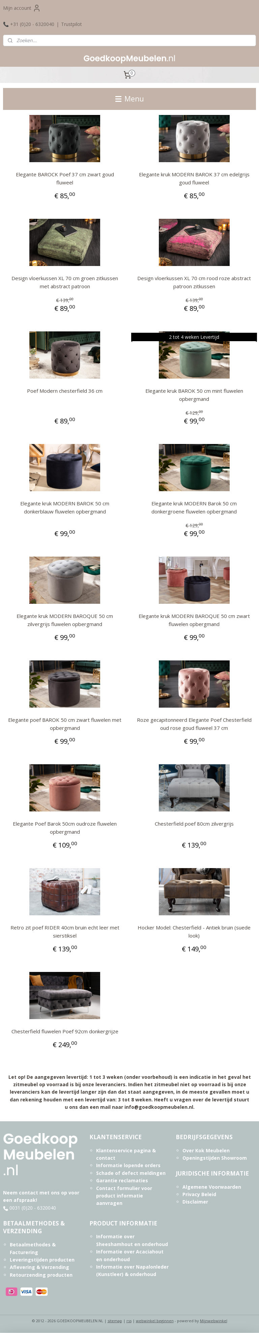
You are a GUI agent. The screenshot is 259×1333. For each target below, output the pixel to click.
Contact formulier (118, 1188)
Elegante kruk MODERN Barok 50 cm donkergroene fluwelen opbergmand (194, 507)
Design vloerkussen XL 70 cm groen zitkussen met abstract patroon (64, 282)
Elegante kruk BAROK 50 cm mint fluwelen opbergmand (194, 394)
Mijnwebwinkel (213, 1320)
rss (129, 1320)
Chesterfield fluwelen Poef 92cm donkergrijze (64, 1031)
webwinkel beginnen (155, 1320)
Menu (129, 98)
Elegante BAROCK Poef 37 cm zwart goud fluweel (65, 178)
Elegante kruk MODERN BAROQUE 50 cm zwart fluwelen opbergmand (194, 620)
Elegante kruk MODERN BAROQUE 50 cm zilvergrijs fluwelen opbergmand (65, 620)
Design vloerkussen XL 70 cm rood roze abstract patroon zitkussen (194, 282)
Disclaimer (195, 1201)
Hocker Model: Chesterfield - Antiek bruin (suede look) (194, 931)
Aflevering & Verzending (39, 1267)
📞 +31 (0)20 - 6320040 (28, 24)
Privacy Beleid (199, 1194)
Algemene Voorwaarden (211, 1187)
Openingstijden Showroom (214, 1158)
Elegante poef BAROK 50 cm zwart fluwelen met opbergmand (64, 723)
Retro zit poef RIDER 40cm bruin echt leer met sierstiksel (64, 931)
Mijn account (22, 8)
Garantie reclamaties (122, 1180)
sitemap (115, 1320)
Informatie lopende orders (128, 1165)
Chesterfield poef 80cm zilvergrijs (194, 823)
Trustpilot (71, 24)
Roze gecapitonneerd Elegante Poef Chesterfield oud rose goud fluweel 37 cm (194, 723)
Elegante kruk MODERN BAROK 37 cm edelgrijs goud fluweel (194, 178)
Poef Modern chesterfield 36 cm (65, 390)
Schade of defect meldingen (131, 1173)
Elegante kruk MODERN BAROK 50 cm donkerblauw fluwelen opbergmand (64, 507)
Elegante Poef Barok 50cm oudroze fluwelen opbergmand (65, 827)
